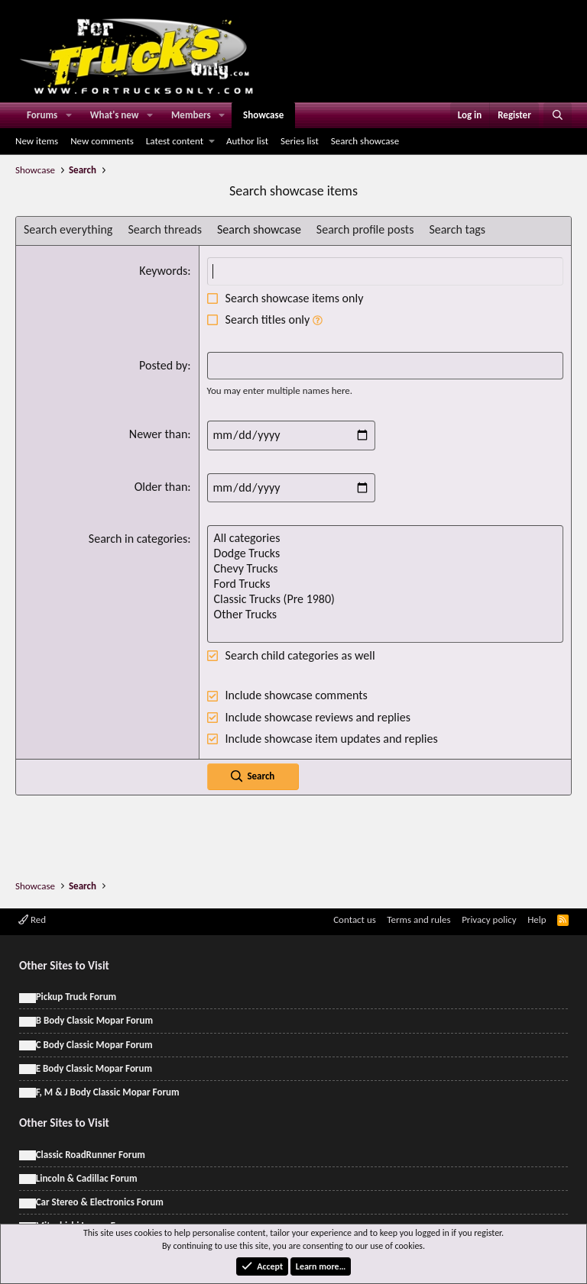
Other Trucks (385, 614)
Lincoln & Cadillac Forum (87, 1178)
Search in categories (138, 538)
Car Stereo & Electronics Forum (100, 1202)
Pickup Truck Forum (76, 996)
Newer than (158, 434)
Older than (161, 486)
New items (36, 141)
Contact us (354, 919)
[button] (69, 115)
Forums (42, 115)
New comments (102, 141)
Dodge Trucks (385, 553)
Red (32, 919)
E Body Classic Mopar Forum (94, 1068)
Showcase (263, 115)
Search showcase (365, 141)
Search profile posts (365, 229)
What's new (114, 115)
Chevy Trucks (385, 568)
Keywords (163, 270)
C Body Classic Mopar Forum (94, 1044)
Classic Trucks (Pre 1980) (385, 599)
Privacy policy (489, 919)
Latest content (174, 141)
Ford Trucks (385, 584)
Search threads (165, 229)
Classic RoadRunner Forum (90, 1154)
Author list (247, 141)
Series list (300, 141)
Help (536, 919)
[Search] (557, 115)
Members (191, 115)
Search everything (68, 229)
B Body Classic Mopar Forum (94, 1020)
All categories (385, 538)
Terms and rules (418, 919)
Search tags (457, 229)
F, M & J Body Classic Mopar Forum (108, 1092)
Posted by (163, 365)
